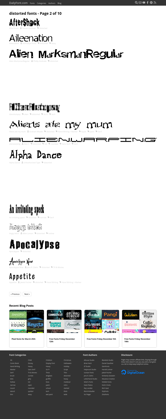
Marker (12, 369)
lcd (44, 144)
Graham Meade (35, 131)
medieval (67, 382)
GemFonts (105, 366)
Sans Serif (65, 144)
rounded (53, 144)
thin (11, 394)
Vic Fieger (87, 394)
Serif (99, 131)
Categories (41, 3)
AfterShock (14, 28)
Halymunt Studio (90, 369)
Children (49, 360)
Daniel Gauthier (28, 28)
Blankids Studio (107, 360)
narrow (42, 217)
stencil (12, 391)
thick (65, 391)
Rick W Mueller (89, 391)
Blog (59, 3)
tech (52, 114)
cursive (30, 376)
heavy (66, 379)
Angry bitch (14, 233)
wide (65, 394)
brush (12, 376)
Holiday (66, 366)
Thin (65, 372)
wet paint (49, 394)
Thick (48, 372)
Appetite (13, 282)
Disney (30, 363)
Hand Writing (51, 282)
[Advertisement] (83, 85)
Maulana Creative (108, 379)
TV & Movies (57, 267)
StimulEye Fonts (28, 43)
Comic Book (14, 363)
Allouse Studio (89, 360)
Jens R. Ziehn (31, 267)
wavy (52, 43)
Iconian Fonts (89, 372)
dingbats (49, 376)
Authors (51, 3)
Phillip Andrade (39, 61)
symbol (30, 391)
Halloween (67, 363)
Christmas (67, 360)
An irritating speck (17, 217)
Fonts (32, 3)
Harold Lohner (107, 369)
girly (29, 379)
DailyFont (18, 3)
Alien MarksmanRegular (19, 61)
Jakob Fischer (24, 282)
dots (11, 379)
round (12, 388)
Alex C (25, 144)
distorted (42, 28)
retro (65, 385)
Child (30, 360)
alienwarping (15, 144)
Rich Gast (105, 388)
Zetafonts (105, 394)
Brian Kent (88, 363)
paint (90, 131)
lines (47, 382)
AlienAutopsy (15, 114)
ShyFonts (105, 391)
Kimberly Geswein (108, 376)
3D (11, 360)
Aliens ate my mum (17, 131)
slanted (66, 388)
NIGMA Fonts (106, 382)
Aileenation (14, 43)
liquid (82, 131)
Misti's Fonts (88, 382)
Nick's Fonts (106, 385)
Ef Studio (87, 366)
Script (66, 369)
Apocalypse (14, 251)
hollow (50, 233)
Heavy (30, 366)
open (30, 385)
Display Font (50, 363)
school (48, 388)
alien (25, 114)
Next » (27, 294)
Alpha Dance (15, 162)
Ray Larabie (88, 388)
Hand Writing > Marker (66, 131)
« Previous (15, 294)
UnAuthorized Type (30, 162)
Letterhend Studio (90, 379)
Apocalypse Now (16, 267)
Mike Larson (26, 233)
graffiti (48, 379)
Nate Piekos (88, 385)
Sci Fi (44, 114)
